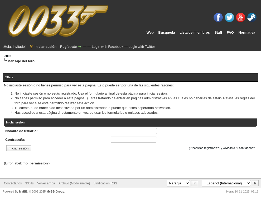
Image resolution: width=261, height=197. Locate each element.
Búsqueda (166, 32)
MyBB (23, 191)
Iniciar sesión (45, 47)
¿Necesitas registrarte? (204, 147)
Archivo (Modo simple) (74, 183)
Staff (218, 32)
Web (150, 32)
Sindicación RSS (105, 183)
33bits (7, 56)
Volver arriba (46, 183)
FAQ (230, 32)
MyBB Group (55, 191)
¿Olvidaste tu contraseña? (238, 147)
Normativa (246, 32)
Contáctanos (13, 183)
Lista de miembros (195, 32)
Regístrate (68, 47)
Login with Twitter (142, 47)
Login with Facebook (107, 47)
